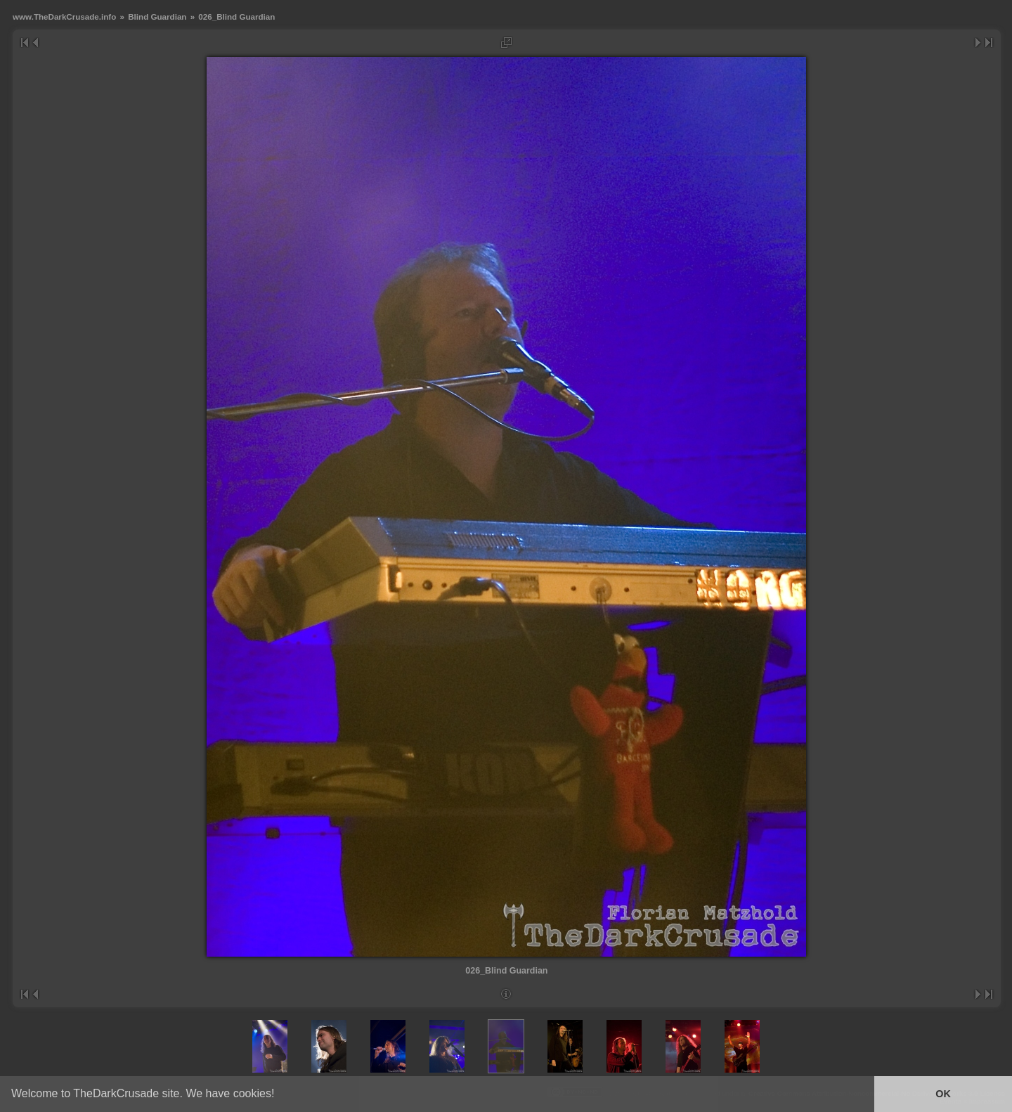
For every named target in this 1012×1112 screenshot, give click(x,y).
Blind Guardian (157, 16)
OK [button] (943, 1093)
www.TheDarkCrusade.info (64, 16)
